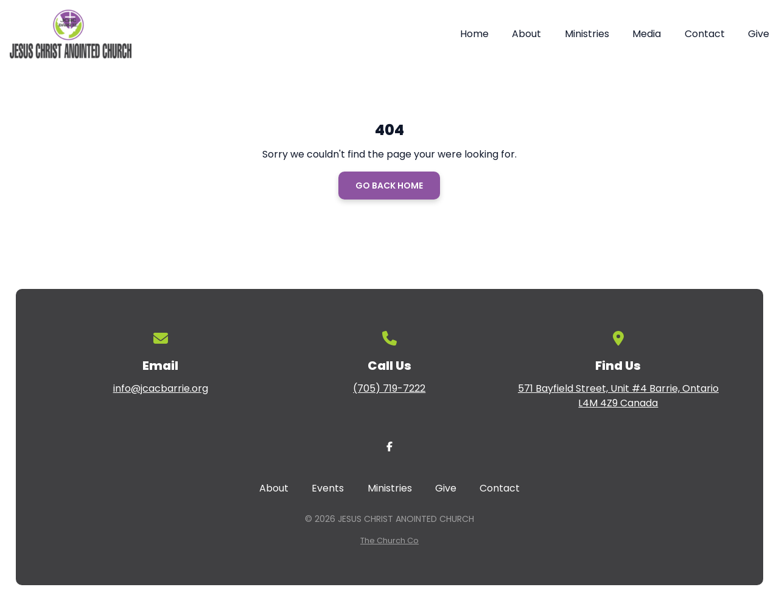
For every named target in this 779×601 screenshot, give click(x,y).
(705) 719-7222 (389, 388)
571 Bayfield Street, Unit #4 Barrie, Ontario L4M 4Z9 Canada (618, 395)
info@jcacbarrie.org (160, 388)
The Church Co (389, 540)
